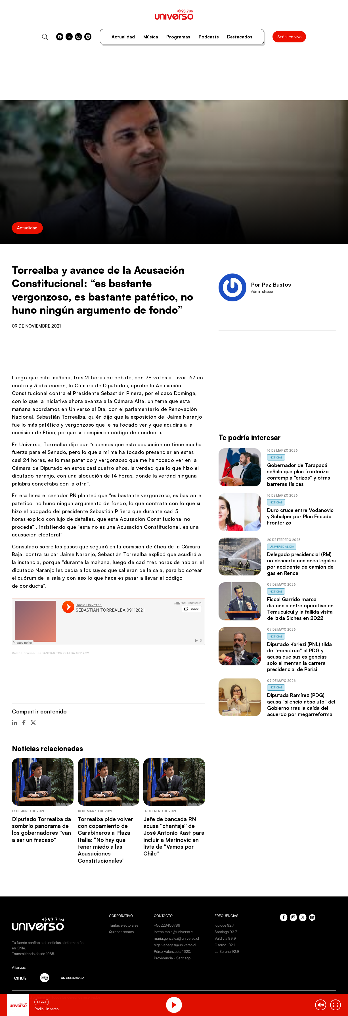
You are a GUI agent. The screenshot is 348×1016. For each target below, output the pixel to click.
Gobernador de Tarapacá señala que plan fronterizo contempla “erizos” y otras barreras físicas (298, 474)
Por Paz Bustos (271, 284)
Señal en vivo (289, 36)
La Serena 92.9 (227, 951)
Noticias (276, 457)
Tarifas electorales (123, 925)
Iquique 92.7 (224, 925)
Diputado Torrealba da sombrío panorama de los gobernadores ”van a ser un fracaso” (41, 829)
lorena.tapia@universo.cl (174, 931)
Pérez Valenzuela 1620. (172, 951)
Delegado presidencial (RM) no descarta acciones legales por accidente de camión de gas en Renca (301, 563)
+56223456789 (167, 925)
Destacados (239, 37)
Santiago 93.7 (226, 931)
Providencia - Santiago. (172, 958)
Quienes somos (121, 931)
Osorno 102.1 (225, 945)
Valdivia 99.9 (225, 938)
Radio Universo (23, 653)
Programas (178, 37)
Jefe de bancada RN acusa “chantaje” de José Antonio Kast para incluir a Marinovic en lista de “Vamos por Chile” (173, 836)
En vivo (41, 1001)
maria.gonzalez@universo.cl (176, 938)
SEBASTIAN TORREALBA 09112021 (63, 653)
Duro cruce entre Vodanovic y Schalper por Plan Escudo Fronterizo (300, 516)
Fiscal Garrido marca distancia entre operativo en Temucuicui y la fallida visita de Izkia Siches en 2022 (300, 608)
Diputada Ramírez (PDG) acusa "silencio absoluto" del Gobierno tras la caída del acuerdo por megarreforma (301, 704)
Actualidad (123, 37)
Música (150, 37)
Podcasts (209, 37)
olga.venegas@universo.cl (175, 945)
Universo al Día (282, 546)
